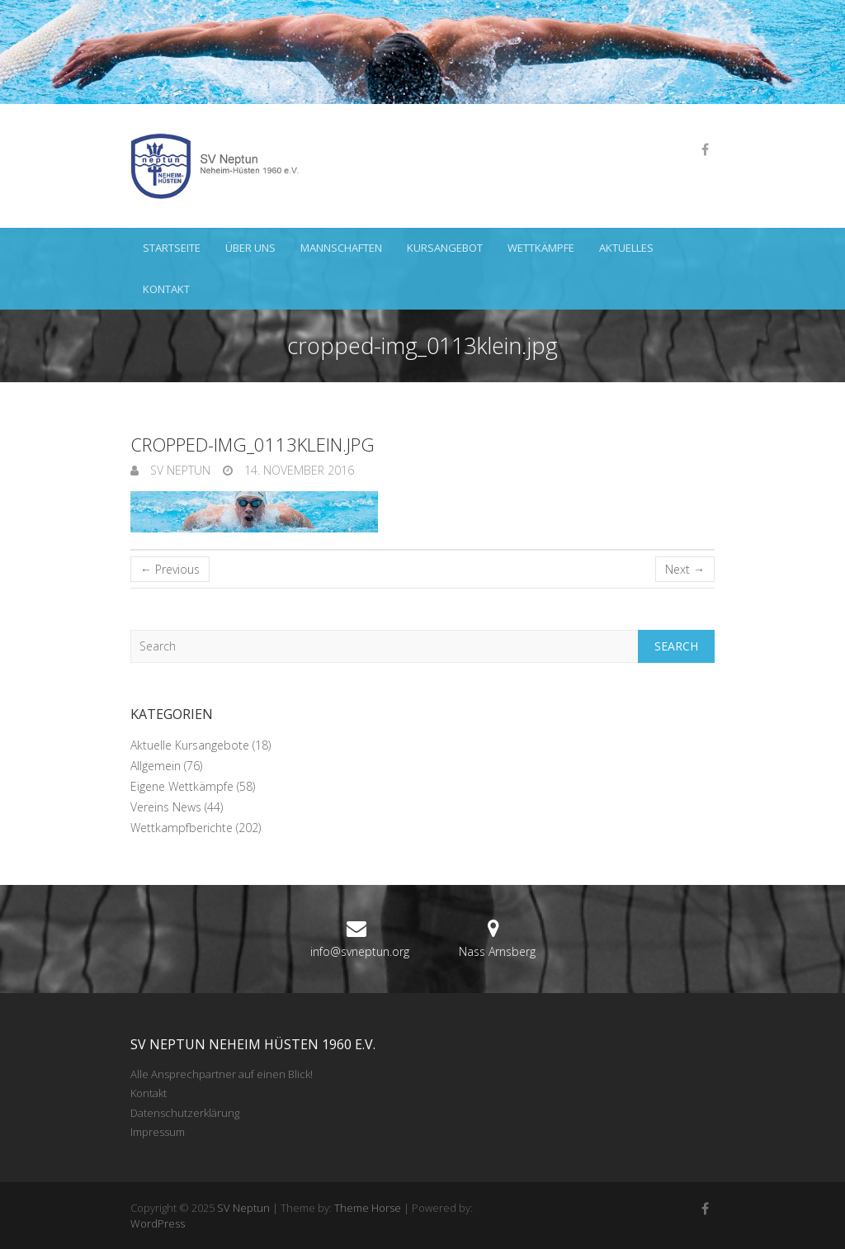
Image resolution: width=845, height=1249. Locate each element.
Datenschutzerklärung (184, 1112)
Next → (685, 569)
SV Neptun (178, 470)
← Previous (170, 569)
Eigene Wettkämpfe (182, 786)
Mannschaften (341, 247)
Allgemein (155, 766)
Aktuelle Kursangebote (189, 745)
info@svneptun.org (359, 951)
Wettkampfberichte (181, 827)
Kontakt (166, 288)
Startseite (172, 247)
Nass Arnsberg (497, 951)
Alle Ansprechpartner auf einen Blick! (221, 1074)
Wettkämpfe (540, 247)
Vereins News (165, 807)
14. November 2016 (297, 470)
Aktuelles (626, 247)
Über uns (250, 247)
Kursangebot (445, 247)
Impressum (157, 1131)
